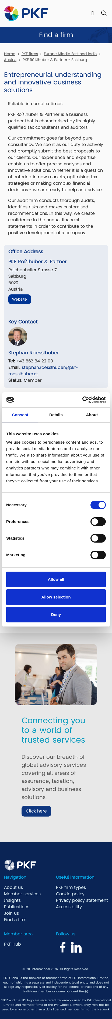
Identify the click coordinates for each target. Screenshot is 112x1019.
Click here (36, 811)
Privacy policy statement (82, 900)
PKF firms (30, 53)
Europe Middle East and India (70, 53)
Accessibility (69, 907)
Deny (56, 614)
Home (9, 53)
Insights (12, 900)
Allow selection (56, 597)
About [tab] (92, 414)
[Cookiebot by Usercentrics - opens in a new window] (82, 399)
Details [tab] (56, 414)
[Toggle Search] (104, 13)
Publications (16, 907)
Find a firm (15, 919)
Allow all (56, 579)
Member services (22, 894)
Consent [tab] (20, 414)
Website (19, 299)
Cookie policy (70, 894)
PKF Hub (12, 944)
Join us (11, 913)
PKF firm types (71, 887)
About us (13, 887)
